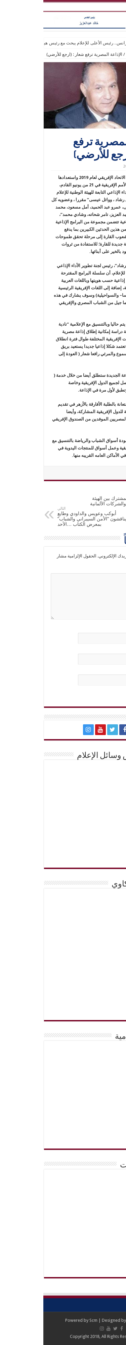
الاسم (112, 628)
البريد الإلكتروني (102, 649)
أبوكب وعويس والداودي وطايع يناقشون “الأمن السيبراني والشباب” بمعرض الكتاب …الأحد (48, 516)
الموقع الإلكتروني (103, 670)
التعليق (111, 569)
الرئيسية (115, 54)
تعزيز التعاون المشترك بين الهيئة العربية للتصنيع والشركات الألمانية (77, 498)
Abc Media (94, 1320)
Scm (50, 1320)
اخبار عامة (92, 54)
